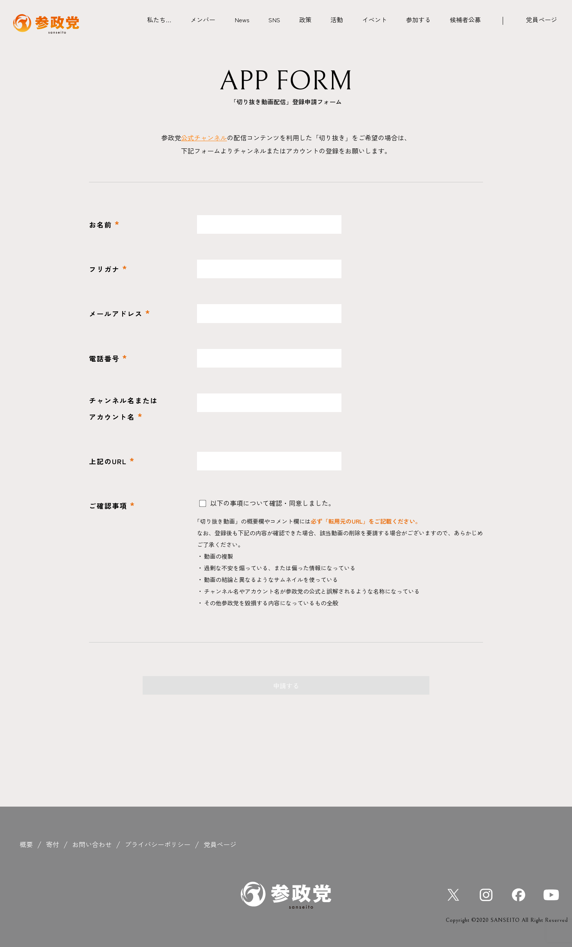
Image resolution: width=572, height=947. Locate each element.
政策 (305, 19)
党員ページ (541, 19)
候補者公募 (465, 19)
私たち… (159, 19)
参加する (418, 19)
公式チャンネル (204, 137)
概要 (26, 844)
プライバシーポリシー (157, 844)
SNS (274, 19)
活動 (337, 19)
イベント (374, 19)
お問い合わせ (92, 844)
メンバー (202, 19)
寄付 (52, 844)
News (242, 19)
